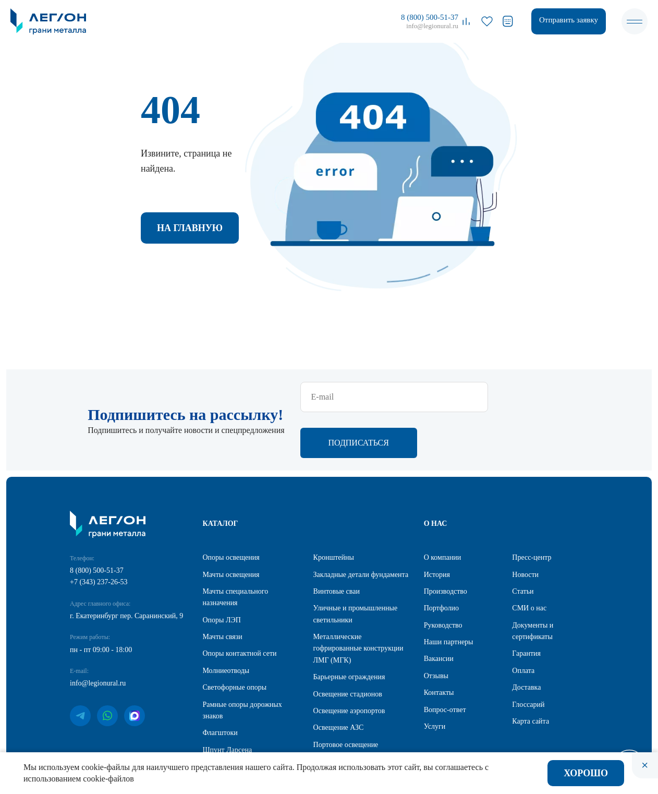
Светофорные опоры (235, 642)
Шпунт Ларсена (227, 705)
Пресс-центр (531, 512)
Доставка (526, 642)
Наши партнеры (448, 597)
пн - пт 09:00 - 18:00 (101, 605)
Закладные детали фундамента (361, 530)
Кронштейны (333, 512)
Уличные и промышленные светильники (355, 569)
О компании (442, 512)
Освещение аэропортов (349, 666)
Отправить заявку (568, 20)
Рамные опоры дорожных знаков (242, 665)
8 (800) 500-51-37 (429, 17)
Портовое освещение (346, 700)
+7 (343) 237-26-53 (99, 537)
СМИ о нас (529, 563)
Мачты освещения (231, 530)
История (437, 530)
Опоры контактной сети (240, 608)
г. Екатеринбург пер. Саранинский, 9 (126, 571)
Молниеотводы (226, 626)
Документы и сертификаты (532, 586)
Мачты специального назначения (236, 552)
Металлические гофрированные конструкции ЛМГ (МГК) (358, 603)
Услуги (435, 681)
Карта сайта (530, 676)
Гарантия (526, 608)
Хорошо (586, 773)
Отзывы (436, 631)
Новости (525, 530)
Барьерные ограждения (349, 632)
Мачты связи (222, 592)
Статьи (522, 546)
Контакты (439, 648)
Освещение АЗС (338, 683)
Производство (445, 546)
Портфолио (441, 563)
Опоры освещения (231, 512)
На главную (190, 228)
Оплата (523, 626)
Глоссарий (528, 660)
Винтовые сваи (336, 546)
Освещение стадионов (347, 649)
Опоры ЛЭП (222, 575)
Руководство (443, 580)
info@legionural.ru (432, 26)
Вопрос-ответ (445, 665)
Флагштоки (220, 688)
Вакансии (439, 614)
